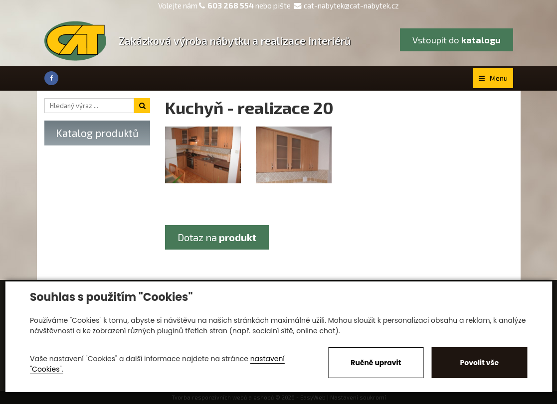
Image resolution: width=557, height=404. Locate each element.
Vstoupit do (456, 39)
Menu (493, 78)
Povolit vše (479, 363)
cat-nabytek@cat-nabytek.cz (346, 5)
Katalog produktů (97, 133)
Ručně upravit (376, 363)
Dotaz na (217, 237)
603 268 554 (230, 5)
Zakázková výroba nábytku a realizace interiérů (235, 40)
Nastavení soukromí (358, 397)
